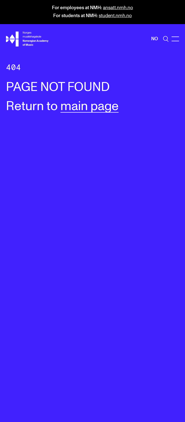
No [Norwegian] (154, 39)
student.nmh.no (115, 15)
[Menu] (175, 39)
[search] (166, 39)
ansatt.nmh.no (118, 7)
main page (89, 106)
